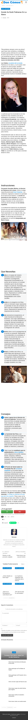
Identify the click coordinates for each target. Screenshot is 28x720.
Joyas (14, 652)
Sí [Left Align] (7, 512)
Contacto (14, 717)
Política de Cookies (6, 714)
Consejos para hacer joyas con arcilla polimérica (14, 656)
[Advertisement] (14, 34)
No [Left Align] (20, 512)
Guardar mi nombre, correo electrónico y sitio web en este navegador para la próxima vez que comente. (14, 631)
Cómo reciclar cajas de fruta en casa (18, 681)
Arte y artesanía (6, 8)
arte (5, 516)
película (12, 516)
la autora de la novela (15, 63)
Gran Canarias (17, 192)
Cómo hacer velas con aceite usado (17, 701)
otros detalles (19, 452)
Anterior (5, 597)
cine (8, 516)
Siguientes (11, 597)
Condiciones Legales (15, 714)
